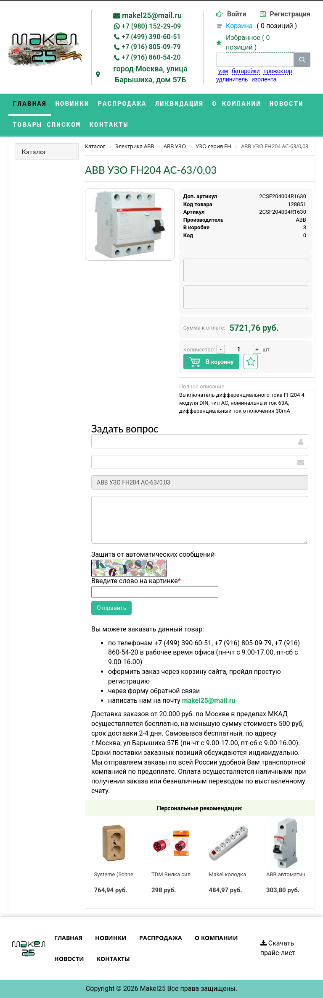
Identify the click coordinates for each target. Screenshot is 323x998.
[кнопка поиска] (302, 59)
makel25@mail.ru (152, 15)
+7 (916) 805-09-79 (151, 47)
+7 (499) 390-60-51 (151, 37)
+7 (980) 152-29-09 (151, 26)
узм (223, 71)
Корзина (239, 26)
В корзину (211, 362)
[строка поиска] (255, 59)
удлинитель (232, 79)
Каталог (34, 151)
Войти (236, 14)
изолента (264, 79)
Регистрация (290, 14)
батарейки (246, 71)
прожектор (277, 71)
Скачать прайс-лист (278, 948)
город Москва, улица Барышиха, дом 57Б (150, 74)
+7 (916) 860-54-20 (151, 57)
